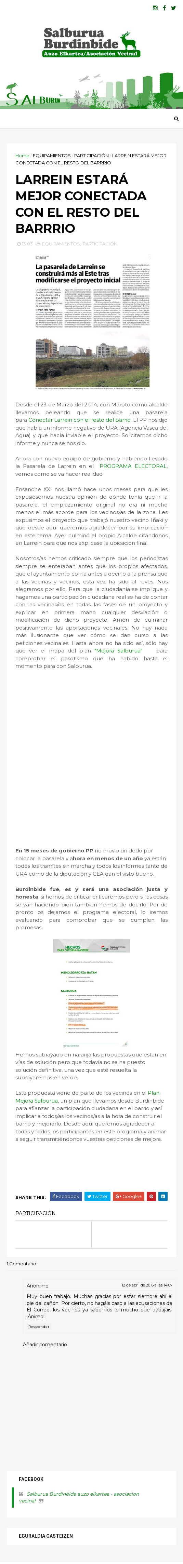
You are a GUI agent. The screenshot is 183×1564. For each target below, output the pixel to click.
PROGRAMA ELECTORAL (133, 466)
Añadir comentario (45, 1344)
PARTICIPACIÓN (91, 155)
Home (22, 155)
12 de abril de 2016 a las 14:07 (147, 1285)
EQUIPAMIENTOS (52, 155)
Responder (39, 1326)
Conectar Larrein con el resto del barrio (79, 420)
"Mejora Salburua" (123, 650)
